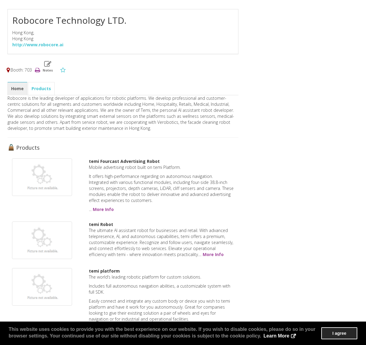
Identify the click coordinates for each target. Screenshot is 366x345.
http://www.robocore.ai (37, 44)
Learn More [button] (276, 335)
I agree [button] (339, 333)
